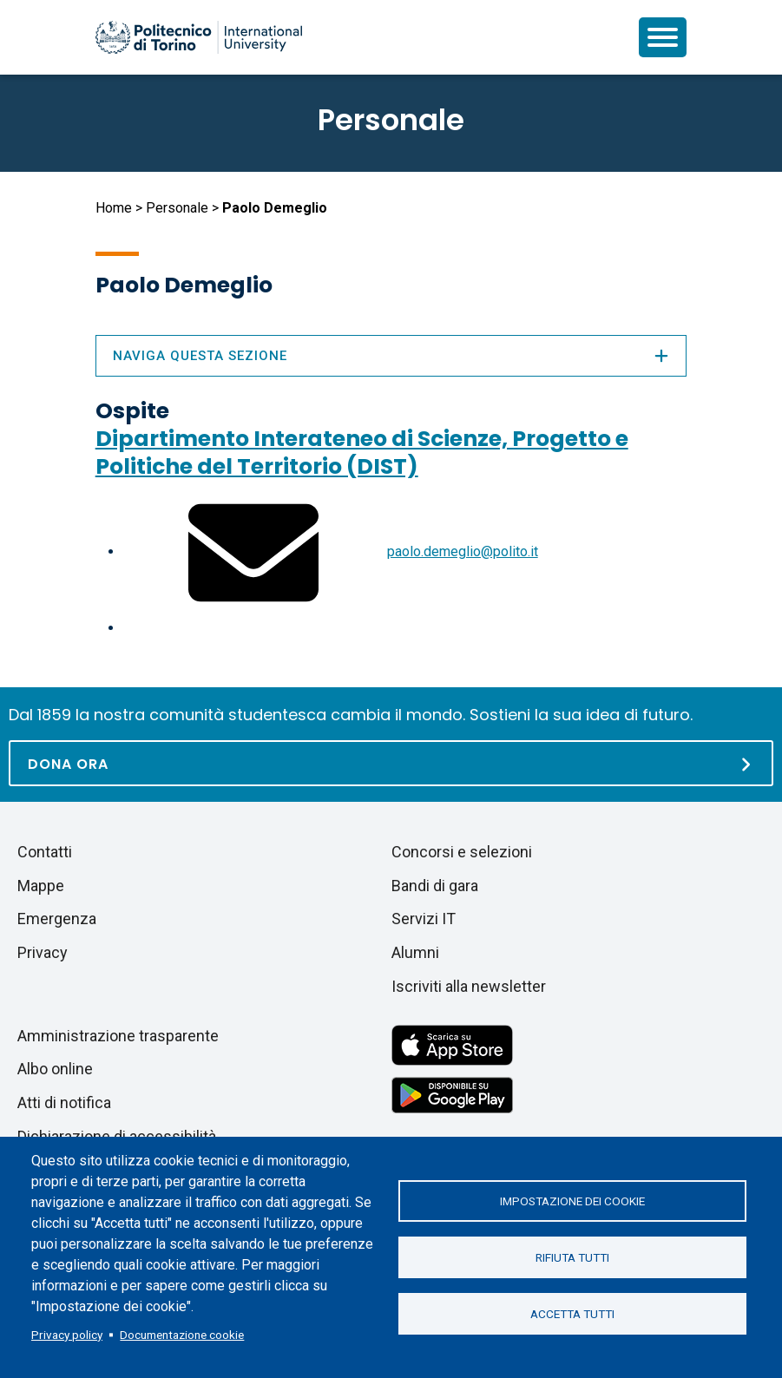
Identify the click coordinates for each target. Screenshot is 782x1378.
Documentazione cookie (182, 1335)
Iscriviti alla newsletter (468, 986)
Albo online (55, 1069)
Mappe (40, 885)
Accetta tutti (572, 1314)
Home (113, 208)
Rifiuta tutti (572, 1257)
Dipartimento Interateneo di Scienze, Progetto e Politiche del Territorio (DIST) (361, 452)
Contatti (44, 852)
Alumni (415, 952)
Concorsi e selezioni (461, 852)
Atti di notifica (64, 1102)
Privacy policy (66, 1335)
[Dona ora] (391, 763)
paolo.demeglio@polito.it (462, 551)
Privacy (42, 952)
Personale (177, 208)
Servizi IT (423, 918)
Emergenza (56, 918)
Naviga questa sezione (391, 356)
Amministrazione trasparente (118, 1036)
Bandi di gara (434, 885)
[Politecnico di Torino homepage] (198, 37)
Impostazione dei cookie (572, 1201)
